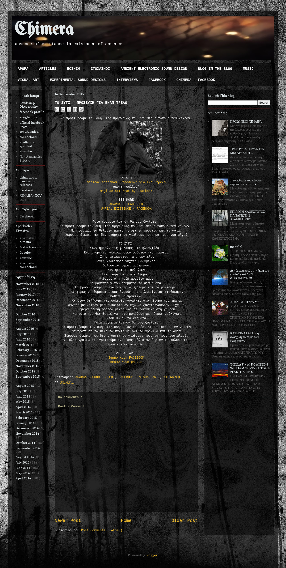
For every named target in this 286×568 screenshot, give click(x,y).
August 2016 (25, 328)
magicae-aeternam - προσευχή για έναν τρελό (126, 182)
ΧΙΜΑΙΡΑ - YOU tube (31, 197)
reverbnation (29, 131)
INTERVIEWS (127, 80)
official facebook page (32, 124)
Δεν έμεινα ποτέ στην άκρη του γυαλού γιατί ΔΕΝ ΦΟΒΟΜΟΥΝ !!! (249, 274)
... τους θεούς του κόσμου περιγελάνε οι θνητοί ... (245, 182)
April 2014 (24, 478)
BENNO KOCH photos (126, 362)
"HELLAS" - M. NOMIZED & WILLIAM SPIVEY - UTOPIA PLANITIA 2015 (250, 368)
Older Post (184, 520)
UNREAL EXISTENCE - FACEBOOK (126, 209)
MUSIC (248, 69)
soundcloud (28, 137)
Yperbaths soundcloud (28, 265)
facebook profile (32, 112)
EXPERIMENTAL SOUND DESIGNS (78, 80)
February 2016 (27, 350)
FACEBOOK (157, 80)
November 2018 (28, 284)
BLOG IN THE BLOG (215, 69)
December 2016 (27, 300)
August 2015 (25, 385)
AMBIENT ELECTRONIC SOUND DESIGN (154, 69)
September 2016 (28, 319)
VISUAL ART (28, 80)
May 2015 (23, 401)
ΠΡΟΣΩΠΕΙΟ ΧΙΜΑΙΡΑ (246, 121)
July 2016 (23, 334)
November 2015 (28, 366)
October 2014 (26, 443)
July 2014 (23, 462)
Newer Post (68, 520)
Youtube (26, 151)
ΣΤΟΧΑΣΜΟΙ (100, 69)
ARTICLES (47, 69)
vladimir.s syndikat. (27, 144)
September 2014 (28, 448)
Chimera (44, 30)
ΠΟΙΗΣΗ (73, 69)
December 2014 (27, 428)
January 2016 (25, 355)
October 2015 (26, 371)
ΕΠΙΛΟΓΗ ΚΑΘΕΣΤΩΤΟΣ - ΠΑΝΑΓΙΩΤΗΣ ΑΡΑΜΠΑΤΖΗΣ (248, 215)
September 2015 (28, 376)
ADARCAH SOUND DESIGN (95, 377)
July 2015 (23, 391)
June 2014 (23, 468)
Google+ (26, 252)
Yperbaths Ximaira (27, 240)
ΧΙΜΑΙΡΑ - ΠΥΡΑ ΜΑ (245, 302)
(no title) (236, 247)
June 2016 (23, 339)
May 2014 (23, 473)
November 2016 (28, 305)
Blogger (151, 555)
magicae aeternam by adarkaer (126, 191)
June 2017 (23, 289)
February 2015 (27, 417)
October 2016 (26, 314)
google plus (28, 117)
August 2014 (25, 457)
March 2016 (24, 345)
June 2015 (23, 396)
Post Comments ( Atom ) (101, 530)
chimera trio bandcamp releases (28, 181)
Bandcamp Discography (29, 104)
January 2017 (25, 294)
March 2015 (24, 412)
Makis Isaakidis (31, 247)
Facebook (27, 190)
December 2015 (27, 360)
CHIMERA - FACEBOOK (195, 80)
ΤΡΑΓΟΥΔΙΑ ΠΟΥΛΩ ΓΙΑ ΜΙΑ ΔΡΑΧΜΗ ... (247, 151)
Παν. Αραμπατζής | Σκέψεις (32, 158)
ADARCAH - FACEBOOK (126, 204)
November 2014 (28, 433)
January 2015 (25, 423)
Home (126, 520)
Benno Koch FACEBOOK (126, 358)
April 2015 (24, 407)
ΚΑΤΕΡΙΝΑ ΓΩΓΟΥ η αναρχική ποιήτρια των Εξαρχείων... (244, 337)
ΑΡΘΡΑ (23, 69)
